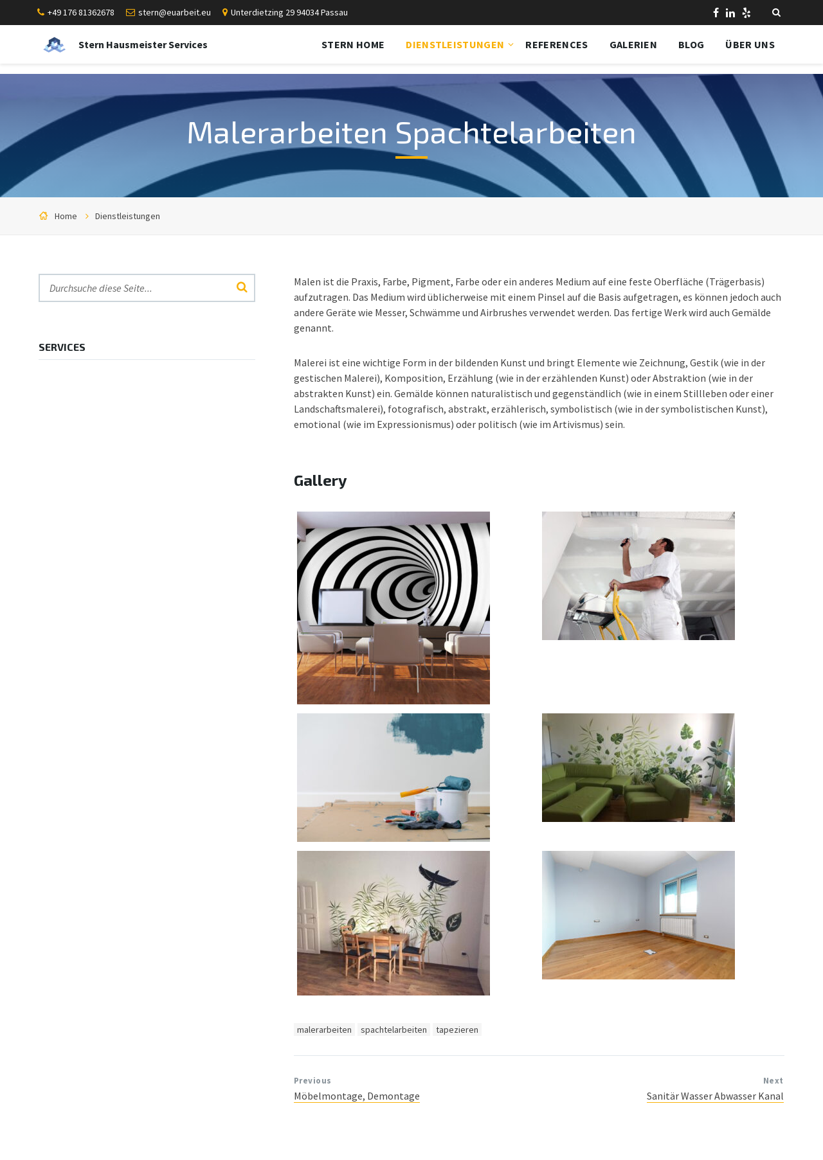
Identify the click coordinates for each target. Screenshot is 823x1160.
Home (66, 216)
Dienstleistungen (127, 216)
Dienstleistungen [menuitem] (455, 44)
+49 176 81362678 (81, 12)
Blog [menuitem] (691, 44)
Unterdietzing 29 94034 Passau (289, 12)
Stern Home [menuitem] (352, 44)
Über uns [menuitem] (750, 44)
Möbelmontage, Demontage (357, 1095)
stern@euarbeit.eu (174, 12)
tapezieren (457, 1029)
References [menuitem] (556, 44)
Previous (313, 1080)
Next (773, 1080)
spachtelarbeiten (394, 1029)
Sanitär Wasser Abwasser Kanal (715, 1095)
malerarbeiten (324, 1029)
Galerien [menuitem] (634, 44)
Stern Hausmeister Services (143, 44)
